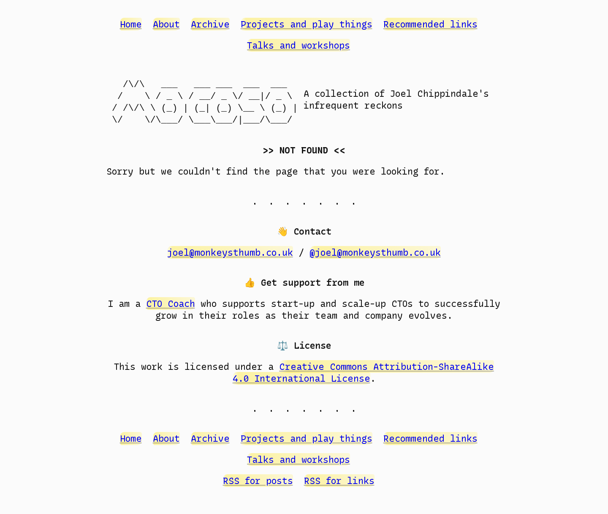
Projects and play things (306, 24)
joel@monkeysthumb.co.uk (230, 252)
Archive (210, 24)
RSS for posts (258, 480)
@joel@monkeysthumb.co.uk (375, 252)
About (166, 24)
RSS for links (339, 480)
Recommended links (430, 24)
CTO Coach (170, 303)
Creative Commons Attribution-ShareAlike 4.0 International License (363, 372)
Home (131, 24)
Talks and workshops (298, 45)
